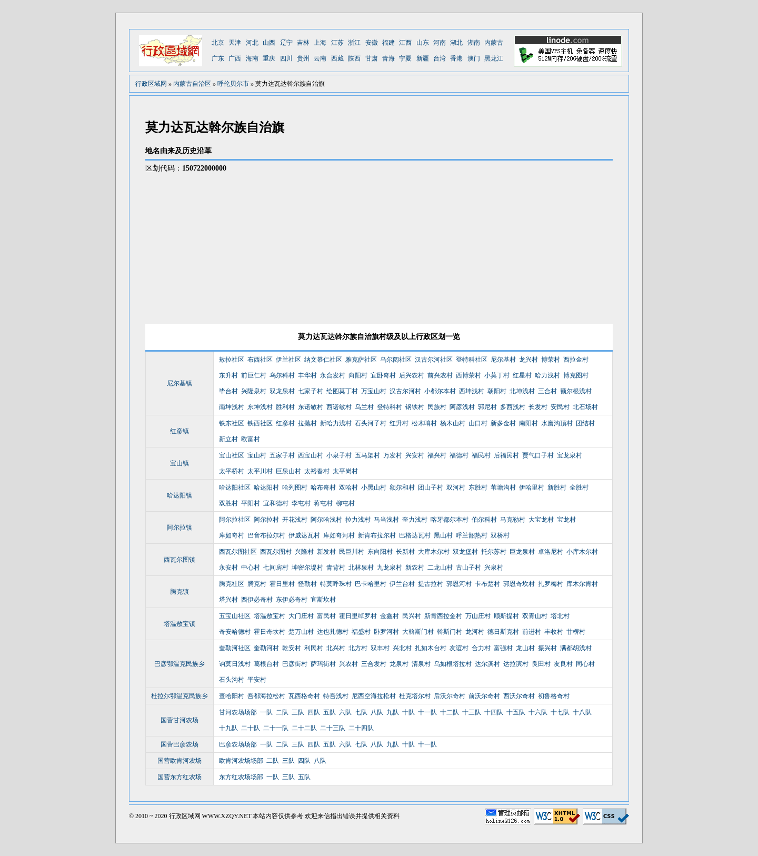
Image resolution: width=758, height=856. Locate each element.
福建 (388, 42)
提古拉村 (430, 584)
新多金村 (503, 423)
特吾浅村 (335, 696)
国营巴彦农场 (179, 744)
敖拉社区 (231, 359)
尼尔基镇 (179, 383)
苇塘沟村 (503, 487)
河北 (252, 42)
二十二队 (304, 728)
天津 (234, 42)
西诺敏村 (339, 407)
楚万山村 (301, 631)
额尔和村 (402, 487)
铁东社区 (231, 423)
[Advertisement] (524, 239)
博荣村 (550, 359)
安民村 (560, 407)
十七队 (560, 712)
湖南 (473, 42)
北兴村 (335, 648)
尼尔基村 (503, 359)
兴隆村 (304, 551)
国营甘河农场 (179, 720)
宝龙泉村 (569, 455)
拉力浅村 (358, 519)
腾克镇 (179, 591)
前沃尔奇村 (484, 696)
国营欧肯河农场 (179, 760)
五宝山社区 (235, 616)
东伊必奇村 (291, 599)
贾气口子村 (538, 455)
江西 (405, 42)
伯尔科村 (484, 519)
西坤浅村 (471, 391)
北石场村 (585, 407)
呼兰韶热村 (471, 535)
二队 (282, 712)
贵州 (303, 58)
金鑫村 (389, 616)
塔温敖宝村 (269, 616)
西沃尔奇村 (519, 696)
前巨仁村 (253, 375)
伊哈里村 (531, 487)
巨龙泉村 (522, 551)
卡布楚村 (487, 584)
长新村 (405, 551)
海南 (252, 58)
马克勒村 (512, 519)
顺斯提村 (506, 616)
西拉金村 (576, 359)
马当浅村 (386, 519)
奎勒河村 (266, 648)
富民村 (326, 616)
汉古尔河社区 (434, 359)
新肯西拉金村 (443, 616)
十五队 (515, 712)
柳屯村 (345, 503)
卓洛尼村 (550, 551)
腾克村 (256, 584)
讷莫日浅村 (235, 664)
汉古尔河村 (405, 391)
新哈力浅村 (336, 423)
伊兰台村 (402, 584)
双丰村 (380, 648)
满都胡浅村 (576, 648)
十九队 (228, 728)
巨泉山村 (288, 471)
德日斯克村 (503, 631)
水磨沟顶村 (557, 423)
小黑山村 (373, 487)
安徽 (371, 42)
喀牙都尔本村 (449, 519)
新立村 (228, 439)
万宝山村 (373, 391)
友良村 (563, 664)
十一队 (427, 712)
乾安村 (291, 648)
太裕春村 (317, 471)
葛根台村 (266, 664)
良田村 (541, 664)
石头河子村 (370, 423)
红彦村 (285, 423)
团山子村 (430, 487)
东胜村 (477, 487)
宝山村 (256, 455)
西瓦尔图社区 (238, 551)
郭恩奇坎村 (519, 584)
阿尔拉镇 (179, 527)
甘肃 (371, 58)
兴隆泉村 (253, 391)
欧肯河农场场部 (241, 760)
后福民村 (506, 455)
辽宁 (286, 42)
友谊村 (459, 648)
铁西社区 (260, 423)
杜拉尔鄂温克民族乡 (179, 696)
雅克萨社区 (361, 359)
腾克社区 (231, 584)
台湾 (439, 58)
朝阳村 (496, 391)
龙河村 (474, 631)
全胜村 (579, 487)
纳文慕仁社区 (323, 359)
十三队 (471, 712)
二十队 (250, 728)
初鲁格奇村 (554, 696)
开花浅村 (294, 519)
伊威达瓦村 (304, 535)
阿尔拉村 (266, 519)
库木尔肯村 (582, 584)
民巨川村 (351, 551)
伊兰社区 (288, 359)
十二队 (449, 712)
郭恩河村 (459, 584)
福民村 (481, 455)
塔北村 (560, 616)
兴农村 (348, 664)
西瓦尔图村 (276, 551)
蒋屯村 (323, 503)
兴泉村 (493, 567)
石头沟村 (231, 679)
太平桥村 (231, 471)
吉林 (303, 42)
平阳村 (250, 503)
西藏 (337, 58)
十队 (408, 712)
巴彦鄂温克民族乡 (179, 664)
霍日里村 (282, 584)
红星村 (522, 375)
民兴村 (411, 616)
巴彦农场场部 (238, 744)
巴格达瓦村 (415, 535)
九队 (392, 712)
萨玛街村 (323, 664)
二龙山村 (440, 567)
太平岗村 (345, 471)
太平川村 (260, 471)
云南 (320, 58)
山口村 (477, 423)
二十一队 (275, 728)
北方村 (357, 648)
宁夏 (405, 58)
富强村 (503, 648)
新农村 (414, 567)
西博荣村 (468, 375)
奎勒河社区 (235, 648)
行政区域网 (151, 83)
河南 (439, 42)
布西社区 (260, 359)
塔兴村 (228, 599)
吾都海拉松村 (266, 696)
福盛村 (361, 631)
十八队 (582, 712)
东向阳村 (380, 551)
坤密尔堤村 (307, 567)
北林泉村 (361, 567)
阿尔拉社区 (235, 519)
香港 (456, 58)
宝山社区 (231, 455)
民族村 (436, 407)
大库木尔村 (434, 551)
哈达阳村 (266, 487)
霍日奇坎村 (269, 631)
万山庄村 (478, 616)
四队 (313, 712)
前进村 (531, 631)
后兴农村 (411, 375)
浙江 (354, 42)
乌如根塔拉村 (453, 664)
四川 (286, 58)
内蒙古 (493, 42)
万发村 (392, 455)
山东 (422, 42)
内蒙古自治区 (192, 83)
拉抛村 (307, 423)
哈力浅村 (547, 375)
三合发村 (373, 664)
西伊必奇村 (257, 599)
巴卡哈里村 (370, 584)
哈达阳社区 (235, 487)
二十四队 (361, 728)
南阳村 (528, 423)
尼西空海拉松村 (374, 696)
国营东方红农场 (179, 777)
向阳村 (357, 375)
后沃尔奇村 (449, 696)
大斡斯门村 (418, 631)
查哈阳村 (231, 696)
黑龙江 (493, 58)
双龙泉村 (282, 391)
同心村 (585, 664)
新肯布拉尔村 (377, 535)
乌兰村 (364, 407)
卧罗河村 (386, 631)
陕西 (354, 58)
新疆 (422, 58)
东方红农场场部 (241, 777)
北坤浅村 (522, 391)
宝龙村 (566, 519)
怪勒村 (307, 584)
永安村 (228, 567)
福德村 (459, 455)
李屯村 (301, 503)
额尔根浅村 (576, 391)
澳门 (473, 58)
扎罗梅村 (550, 584)
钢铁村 (414, 407)
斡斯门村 (449, 631)
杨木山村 (452, 423)
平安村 (256, 679)
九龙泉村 (389, 567)
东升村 (228, 375)
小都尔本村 (440, 391)
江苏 (337, 42)
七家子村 (310, 391)
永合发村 (332, 375)
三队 (298, 712)
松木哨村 (424, 423)
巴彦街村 (294, 664)
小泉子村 (339, 455)
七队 (361, 712)
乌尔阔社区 (396, 359)
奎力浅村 (414, 519)
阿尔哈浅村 (326, 519)
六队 (345, 712)
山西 (269, 42)
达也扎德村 (332, 631)
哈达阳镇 (179, 495)
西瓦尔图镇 (179, 559)
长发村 (537, 407)
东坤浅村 (260, 407)
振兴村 (547, 648)
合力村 (481, 648)
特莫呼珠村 (336, 584)
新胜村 (556, 487)
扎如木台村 (430, 648)
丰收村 (553, 631)
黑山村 (443, 535)
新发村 (326, 551)
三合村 (547, 391)
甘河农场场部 (238, 712)
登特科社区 (471, 359)
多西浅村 (512, 407)
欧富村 (250, 439)
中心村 (250, 567)
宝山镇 (179, 463)
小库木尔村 (582, 551)
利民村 (313, 648)
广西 (234, 58)
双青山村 (534, 616)
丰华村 (307, 375)
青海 (388, 58)
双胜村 (228, 503)
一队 (266, 712)
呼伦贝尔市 (233, 83)
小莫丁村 (497, 375)
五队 (329, 712)
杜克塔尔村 (415, 696)
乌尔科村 (282, 375)
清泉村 (421, 664)
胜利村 (285, 407)
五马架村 (367, 455)
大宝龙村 (541, 519)
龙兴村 (528, 359)
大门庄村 (301, 616)
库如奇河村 (339, 535)
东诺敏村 (310, 407)
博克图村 (576, 375)
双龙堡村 (465, 551)
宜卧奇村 (383, 375)
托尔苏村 (493, 551)
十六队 (537, 712)
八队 (377, 712)
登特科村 (389, 407)
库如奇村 (231, 535)
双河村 (455, 487)
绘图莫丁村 (342, 391)
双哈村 (348, 487)
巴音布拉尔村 (266, 535)
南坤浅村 (231, 407)
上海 (320, 42)
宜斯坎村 (323, 599)
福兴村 (436, 455)
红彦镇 (179, 431)
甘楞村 (575, 631)
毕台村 (228, 391)
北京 (218, 42)
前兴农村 (440, 375)
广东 (218, 58)
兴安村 (414, 455)
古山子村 (468, 567)
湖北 (456, 42)
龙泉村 (399, 664)
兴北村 (402, 648)
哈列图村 (294, 487)
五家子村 (282, 455)
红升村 (399, 423)
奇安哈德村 (235, 631)
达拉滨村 (515, 664)
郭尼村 (487, 407)
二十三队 (332, 728)
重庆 (269, 58)
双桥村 (500, 535)
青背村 (335, 567)
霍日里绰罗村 (358, 616)
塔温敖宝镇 (179, 624)
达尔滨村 (487, 664)
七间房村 (275, 567)
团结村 (585, 423)
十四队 (493, 712)
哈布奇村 (323, 487)
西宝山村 (310, 455)
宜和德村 (275, 503)
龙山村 (525, 648)
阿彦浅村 (462, 407)
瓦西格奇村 (304, 696)
